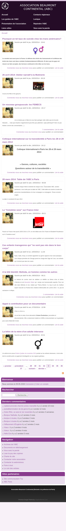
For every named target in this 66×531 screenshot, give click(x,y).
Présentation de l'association (14, 24)
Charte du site (9, 456)
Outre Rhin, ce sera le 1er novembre (18, 412)
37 (21, 369)
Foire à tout (8, 465)
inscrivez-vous (27, 68)
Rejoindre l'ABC (40, 24)
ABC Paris (8, 482)
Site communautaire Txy (13, 479)
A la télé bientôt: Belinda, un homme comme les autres (29, 272)
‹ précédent (18, 366)
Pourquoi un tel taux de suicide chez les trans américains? (31, 39)
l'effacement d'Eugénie (13, 424)
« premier (7, 366)
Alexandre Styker (29, 282)
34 (53, 366)
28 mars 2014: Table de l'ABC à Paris (20, 179)
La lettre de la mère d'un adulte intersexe (22, 331)
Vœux (6, 427)
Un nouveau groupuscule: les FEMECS (21, 104)
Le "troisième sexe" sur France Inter (20, 210)
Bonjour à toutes (10, 421)
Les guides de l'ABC (10, 19)
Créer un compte (41, 384)
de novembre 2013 (25, 353)
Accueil (5, 15)
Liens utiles (6, 28)
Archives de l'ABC (11, 444)
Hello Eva (7, 434)
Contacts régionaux (41, 15)
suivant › (32, 369)
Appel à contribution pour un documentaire (24, 304)
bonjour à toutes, (10, 418)
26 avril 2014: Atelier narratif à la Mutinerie (23, 75)
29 (31, 366)
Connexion (29, 384)
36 (62, 366)
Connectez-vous (13, 68)
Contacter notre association (14, 459)
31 (40, 366)
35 (57, 366)
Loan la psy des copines (13, 453)
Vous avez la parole (41, 28)
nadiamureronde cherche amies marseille (20, 406)
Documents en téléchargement (16, 447)
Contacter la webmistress (14, 462)
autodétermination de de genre (16, 409)
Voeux (6, 430)
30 (35, 366)
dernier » (42, 369)
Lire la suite (59, 68)
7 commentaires (48, 129)
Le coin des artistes (11, 468)
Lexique (36, 19)
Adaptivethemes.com (41, 499)
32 (44, 366)
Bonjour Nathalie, (11, 415)
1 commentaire (48, 294)
